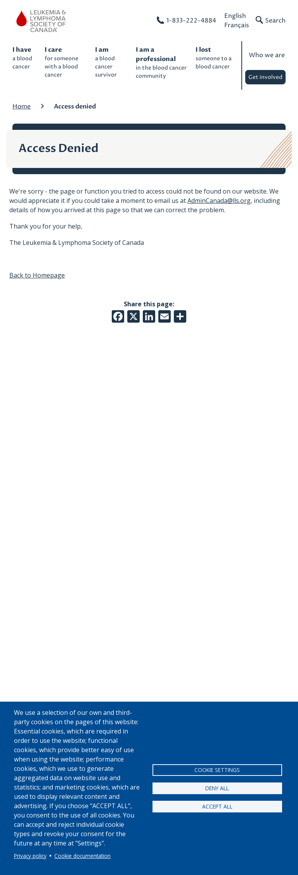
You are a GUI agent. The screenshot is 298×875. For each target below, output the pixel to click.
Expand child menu (283, 79)
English (235, 16)
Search (275, 20)
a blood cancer (24, 57)
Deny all (217, 788)
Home (21, 106)
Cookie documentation (82, 855)
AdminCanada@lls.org (219, 200)
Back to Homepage (37, 275)
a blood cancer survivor (111, 62)
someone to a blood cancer (215, 57)
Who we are (267, 55)
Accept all (217, 806)
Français (236, 25)
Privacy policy (30, 855)
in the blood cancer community (162, 62)
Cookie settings (217, 770)
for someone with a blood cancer (66, 62)
